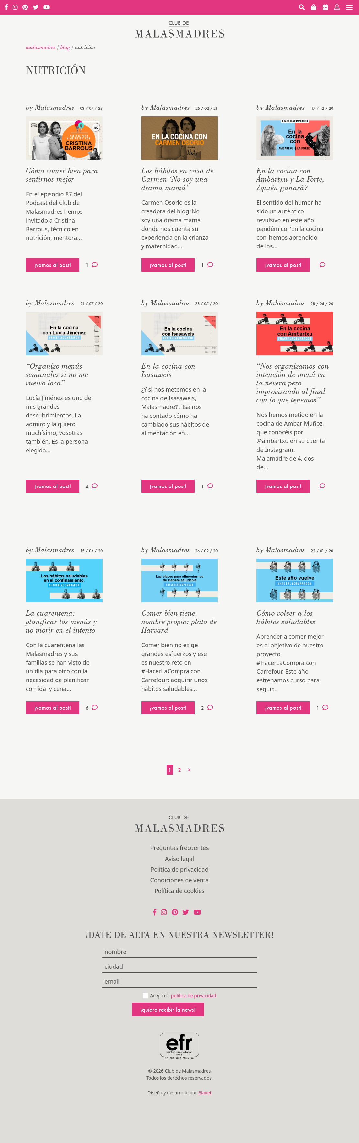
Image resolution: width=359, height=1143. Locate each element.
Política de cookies (180, 891)
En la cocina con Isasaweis (168, 370)
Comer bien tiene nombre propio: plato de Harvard (179, 621)
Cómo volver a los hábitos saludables (286, 617)
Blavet (205, 1093)
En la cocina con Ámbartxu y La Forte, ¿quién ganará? (290, 179)
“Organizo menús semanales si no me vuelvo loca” (57, 374)
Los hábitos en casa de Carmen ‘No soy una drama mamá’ (177, 179)
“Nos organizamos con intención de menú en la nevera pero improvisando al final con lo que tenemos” (292, 383)
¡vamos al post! (52, 264)
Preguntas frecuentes (179, 848)
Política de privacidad (179, 869)
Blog (65, 47)
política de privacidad (193, 995)
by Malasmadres (50, 107)
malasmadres (41, 47)
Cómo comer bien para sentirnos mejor (62, 175)
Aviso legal (179, 859)
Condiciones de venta (179, 880)
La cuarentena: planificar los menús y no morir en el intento (61, 621)
